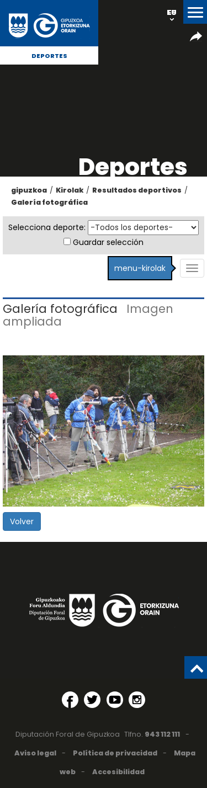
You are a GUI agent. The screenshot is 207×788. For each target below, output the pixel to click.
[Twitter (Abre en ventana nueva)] (92, 699)
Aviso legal (35, 753)
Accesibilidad (118, 771)
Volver (22, 521)
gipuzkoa (29, 190)
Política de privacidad (115, 753)
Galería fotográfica (49, 202)
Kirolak (69, 190)
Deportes (49, 55)
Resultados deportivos (137, 190)
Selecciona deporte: (47, 227)
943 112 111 (162, 734)
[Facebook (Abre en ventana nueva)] (70, 699)
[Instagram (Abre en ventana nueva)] (137, 699)
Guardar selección (108, 242)
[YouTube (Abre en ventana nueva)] (115, 699)
